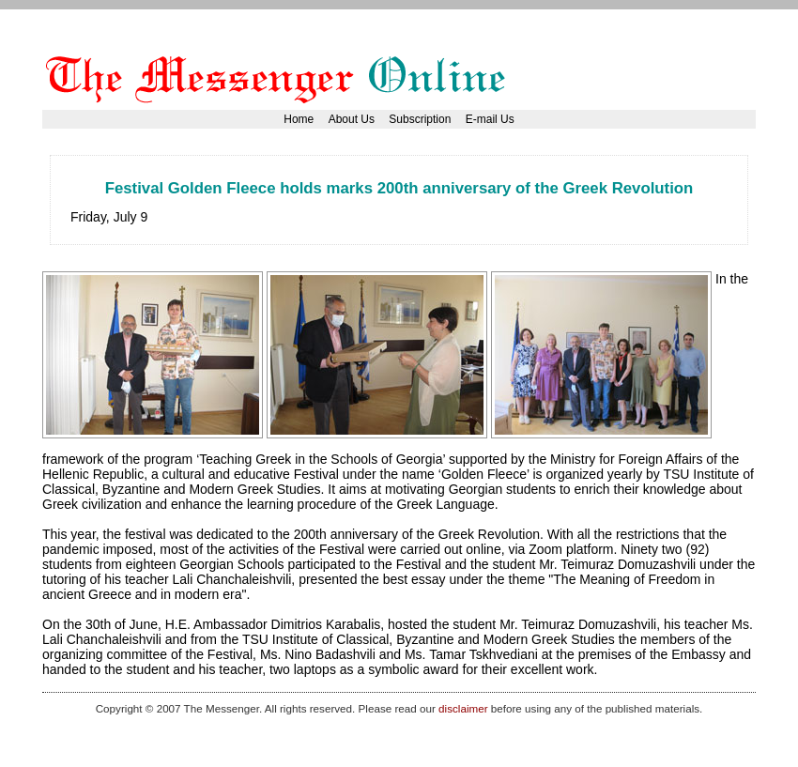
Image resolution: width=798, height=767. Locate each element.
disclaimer (462, 708)
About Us (352, 119)
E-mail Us (490, 119)
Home (299, 119)
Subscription (420, 119)
